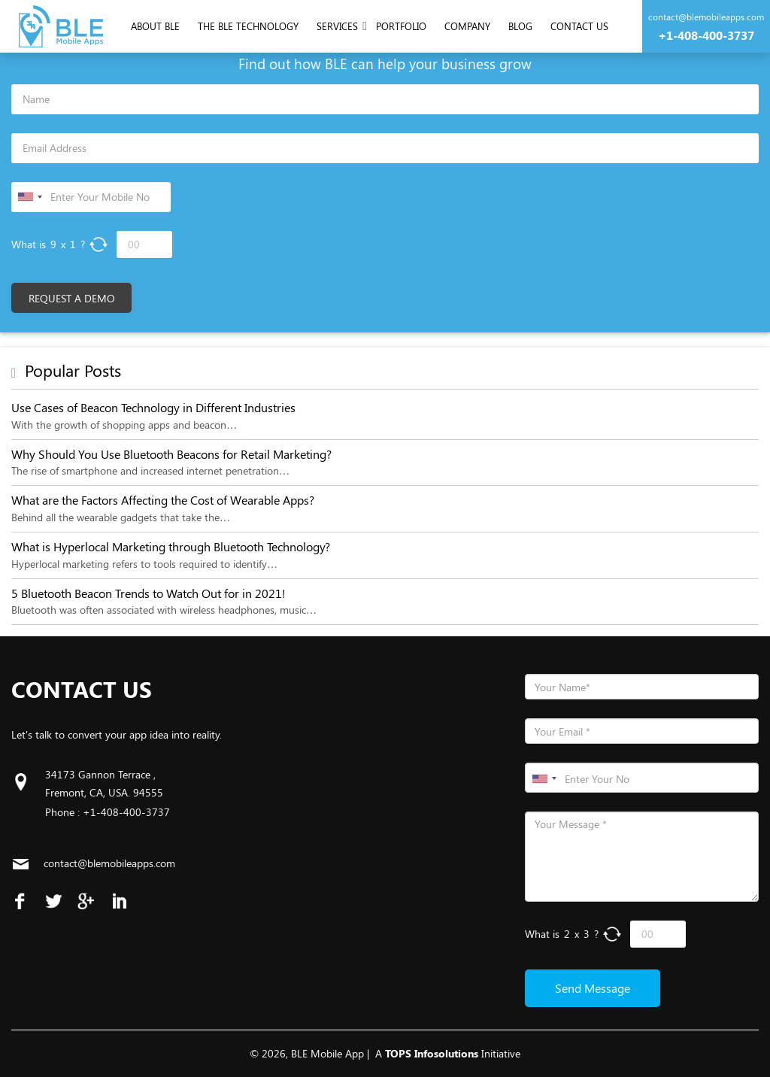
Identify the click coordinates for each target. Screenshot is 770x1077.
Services (337, 26)
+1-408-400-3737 (706, 35)
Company (467, 26)
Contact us (579, 26)
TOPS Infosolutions (431, 1053)
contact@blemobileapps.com (706, 16)
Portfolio (401, 26)
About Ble (155, 26)
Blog (520, 26)
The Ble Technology (248, 26)
